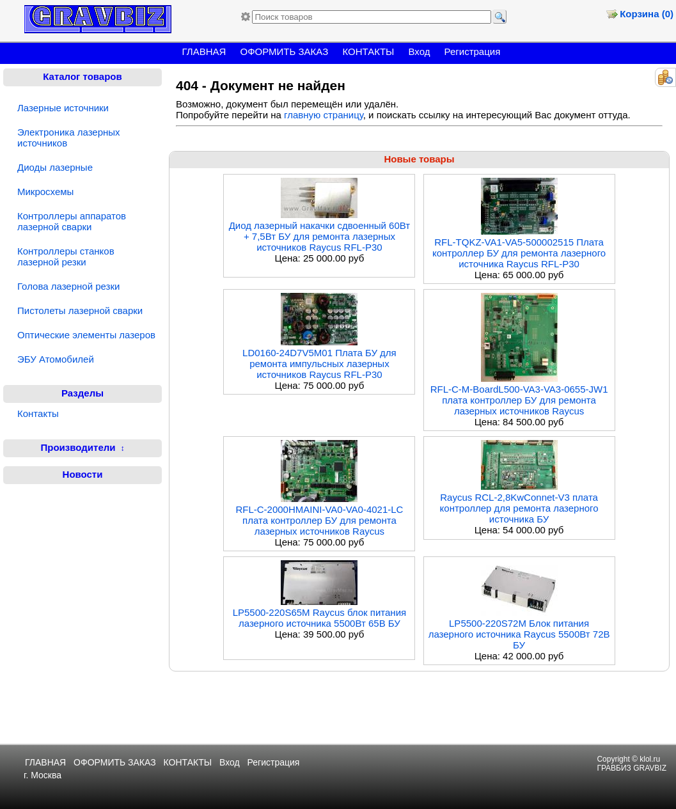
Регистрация (472, 51)
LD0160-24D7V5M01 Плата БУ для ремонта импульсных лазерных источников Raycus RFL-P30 (319, 363)
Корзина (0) (646, 13)
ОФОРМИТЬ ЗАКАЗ (284, 51)
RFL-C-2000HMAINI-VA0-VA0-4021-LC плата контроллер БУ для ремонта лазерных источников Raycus (319, 520)
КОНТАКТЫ (368, 51)
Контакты (38, 413)
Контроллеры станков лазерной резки (65, 256)
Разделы (82, 393)
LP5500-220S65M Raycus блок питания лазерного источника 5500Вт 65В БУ (320, 618)
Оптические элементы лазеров (86, 334)
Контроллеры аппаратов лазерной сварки (71, 221)
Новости (83, 474)
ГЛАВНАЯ (204, 51)
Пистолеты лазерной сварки (80, 310)
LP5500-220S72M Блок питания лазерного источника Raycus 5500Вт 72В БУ (519, 634)
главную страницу (323, 114)
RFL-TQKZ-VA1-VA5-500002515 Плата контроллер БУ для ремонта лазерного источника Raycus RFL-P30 (519, 253)
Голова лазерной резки (68, 286)
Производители (78, 447)
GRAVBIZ (649, 768)
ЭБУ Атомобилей (55, 359)
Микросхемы (45, 191)
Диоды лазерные (55, 167)
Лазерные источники (63, 107)
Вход (419, 51)
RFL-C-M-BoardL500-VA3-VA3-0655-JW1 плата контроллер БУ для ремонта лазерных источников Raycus (519, 400)
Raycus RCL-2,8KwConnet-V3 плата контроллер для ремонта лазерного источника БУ (519, 508)
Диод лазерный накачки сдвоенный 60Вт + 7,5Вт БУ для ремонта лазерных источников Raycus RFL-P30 (320, 236)
